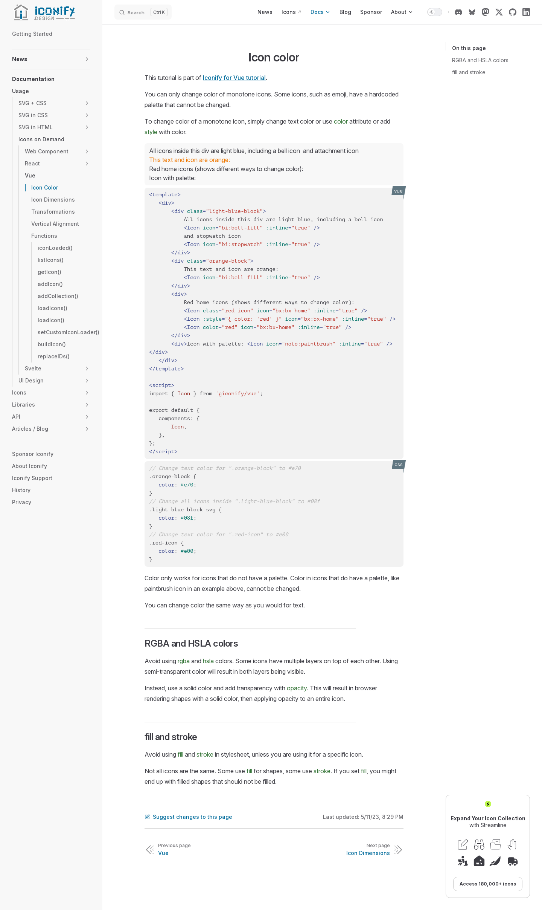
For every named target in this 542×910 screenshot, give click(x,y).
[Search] (143, 12)
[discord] (458, 12)
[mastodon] (485, 12)
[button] (87, 59)
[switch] (434, 12)
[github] (512, 12)
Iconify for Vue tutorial (234, 77)
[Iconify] (51, 12)
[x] (499, 12)
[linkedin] (526, 12)
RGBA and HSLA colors (480, 60)
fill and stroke (469, 72)
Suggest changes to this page (188, 817)
